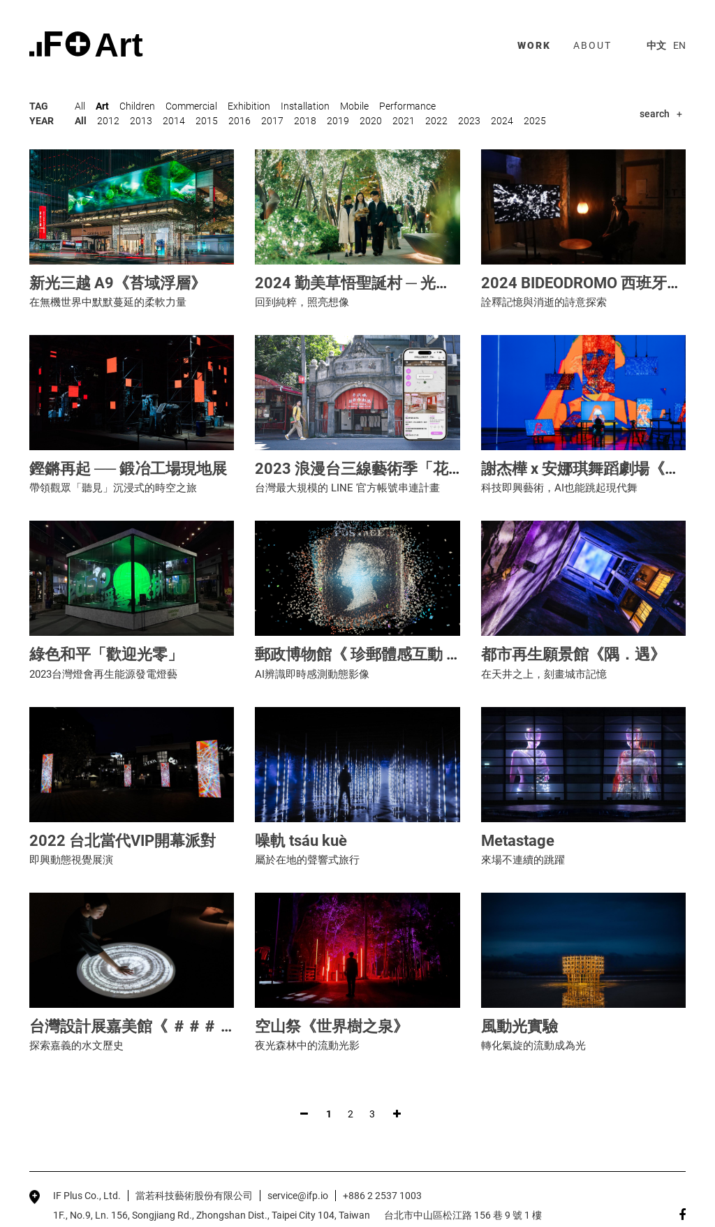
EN (679, 45)
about (592, 45)
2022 (436, 120)
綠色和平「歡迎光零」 (106, 654)
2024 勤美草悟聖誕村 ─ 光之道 (360, 283)
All (80, 106)
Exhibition (249, 106)
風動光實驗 (519, 1026)
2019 (338, 120)
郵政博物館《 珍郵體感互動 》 (358, 654)
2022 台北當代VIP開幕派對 (122, 840)
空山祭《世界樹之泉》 (331, 1026)
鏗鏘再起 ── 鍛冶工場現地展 (128, 468)
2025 (535, 120)
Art (102, 106)
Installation (305, 106)
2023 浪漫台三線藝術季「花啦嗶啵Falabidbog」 (420, 468)
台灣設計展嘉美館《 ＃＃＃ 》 (132, 1026)
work (534, 45)
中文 (656, 45)
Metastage (517, 840)
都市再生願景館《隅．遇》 (573, 654)
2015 (207, 120)
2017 (272, 120)
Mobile (354, 106)
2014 (174, 120)
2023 (469, 120)
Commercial (191, 106)
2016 (239, 120)
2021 (403, 120)
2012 (108, 120)
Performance (407, 106)
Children (137, 106)
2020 (371, 120)
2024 (502, 120)
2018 (305, 120)
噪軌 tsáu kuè (301, 840)
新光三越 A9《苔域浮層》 (117, 283)
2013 (141, 120)
